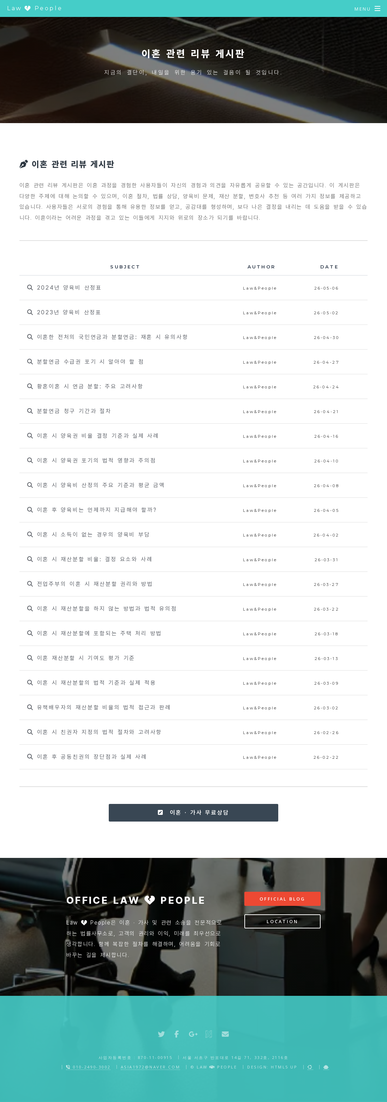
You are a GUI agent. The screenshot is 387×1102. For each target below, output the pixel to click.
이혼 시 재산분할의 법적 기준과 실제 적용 (91, 682)
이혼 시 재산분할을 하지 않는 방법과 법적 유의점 (102, 608)
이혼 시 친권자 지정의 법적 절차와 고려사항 (94, 732)
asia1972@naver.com (150, 1067)
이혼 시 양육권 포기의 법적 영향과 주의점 (91, 460)
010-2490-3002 (88, 1067)
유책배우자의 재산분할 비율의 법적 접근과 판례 (99, 707)
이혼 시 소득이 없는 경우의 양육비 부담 (88, 534)
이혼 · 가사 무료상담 (193, 812)
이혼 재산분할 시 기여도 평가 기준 (81, 658)
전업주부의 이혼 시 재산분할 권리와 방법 (90, 584)
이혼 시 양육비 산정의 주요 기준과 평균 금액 (96, 485)
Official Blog (282, 899)
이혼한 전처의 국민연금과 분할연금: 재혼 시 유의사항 (108, 337)
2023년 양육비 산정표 (64, 312)
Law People (34, 8)
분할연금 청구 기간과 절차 (69, 411)
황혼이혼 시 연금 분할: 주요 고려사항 (85, 386)
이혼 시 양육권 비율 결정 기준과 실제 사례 (93, 435)
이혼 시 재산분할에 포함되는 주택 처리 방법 (94, 633)
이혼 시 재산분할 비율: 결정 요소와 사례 (90, 559)
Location (282, 921)
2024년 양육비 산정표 (64, 287)
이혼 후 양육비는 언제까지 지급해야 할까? (92, 510)
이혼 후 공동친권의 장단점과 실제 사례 (87, 756)
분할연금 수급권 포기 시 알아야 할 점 (85, 361)
